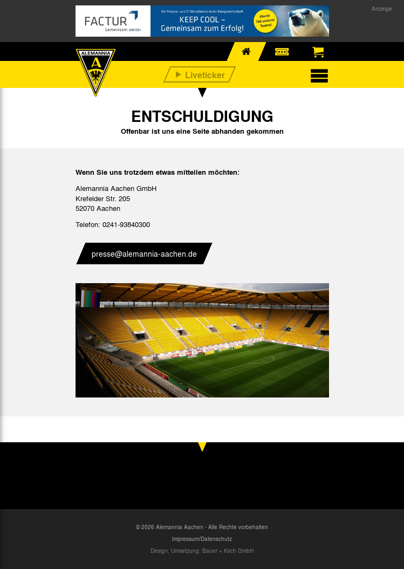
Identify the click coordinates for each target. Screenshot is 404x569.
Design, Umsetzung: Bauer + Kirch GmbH (202, 550)
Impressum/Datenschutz (202, 539)
